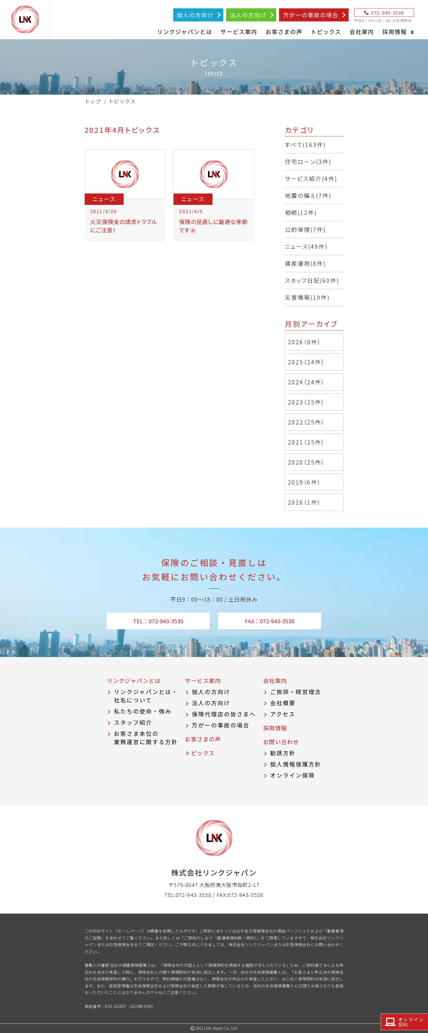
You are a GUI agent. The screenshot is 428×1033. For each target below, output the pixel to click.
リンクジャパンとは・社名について (146, 696)
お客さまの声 (284, 32)
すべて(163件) (305, 145)
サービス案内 (239, 32)
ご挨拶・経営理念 (295, 692)
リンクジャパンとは (184, 32)
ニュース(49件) (306, 246)
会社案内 (361, 32)
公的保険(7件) (305, 229)
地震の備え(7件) (308, 195)
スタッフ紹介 (133, 722)
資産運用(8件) (305, 263)
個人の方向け (195, 15)
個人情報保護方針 (295, 764)
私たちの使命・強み (143, 711)
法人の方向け (248, 15)
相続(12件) (301, 212)
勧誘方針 (283, 753)
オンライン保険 (292, 775)
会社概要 (283, 703)
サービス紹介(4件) (311, 178)
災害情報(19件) (307, 297)
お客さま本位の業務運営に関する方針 (146, 737)
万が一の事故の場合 (310, 15)
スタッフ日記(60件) (312, 280)
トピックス (326, 32)
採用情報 (394, 32)
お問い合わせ (281, 742)
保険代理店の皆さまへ (224, 714)
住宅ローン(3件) (308, 162)
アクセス (282, 714)
